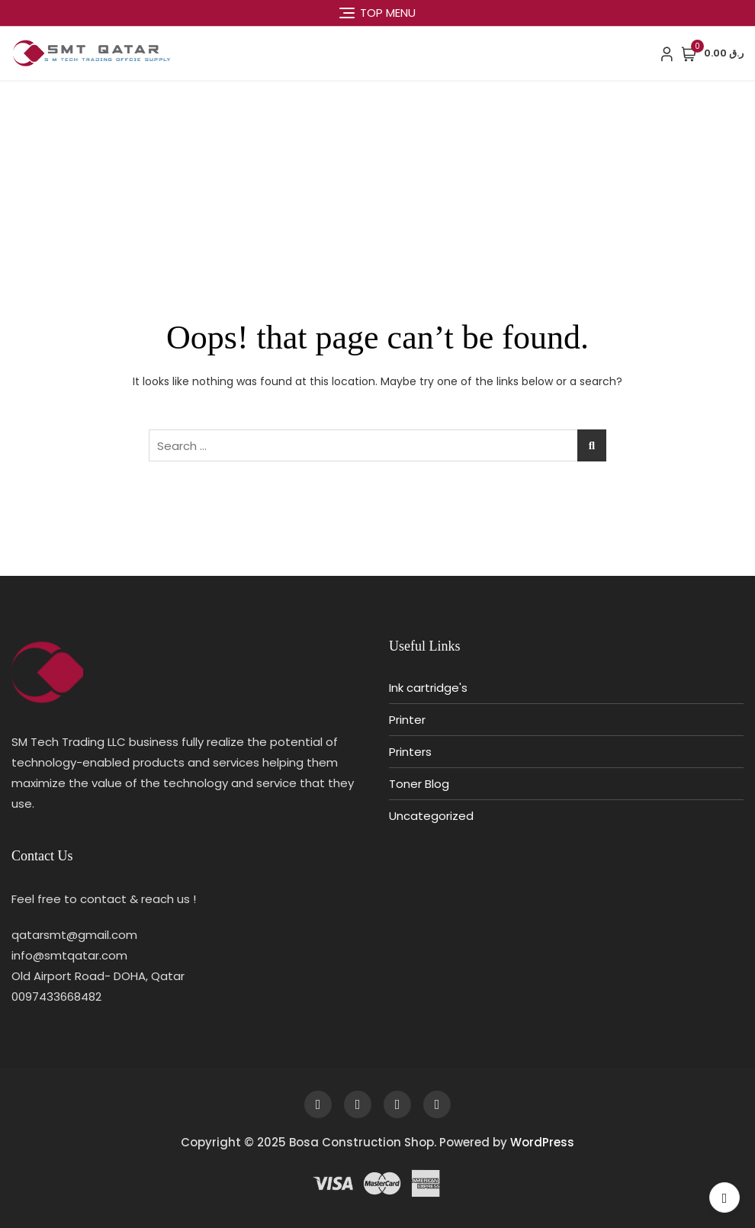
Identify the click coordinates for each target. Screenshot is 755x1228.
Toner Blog (419, 784)
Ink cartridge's (428, 688)
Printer (407, 720)
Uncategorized (431, 816)
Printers (410, 752)
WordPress (542, 1142)
